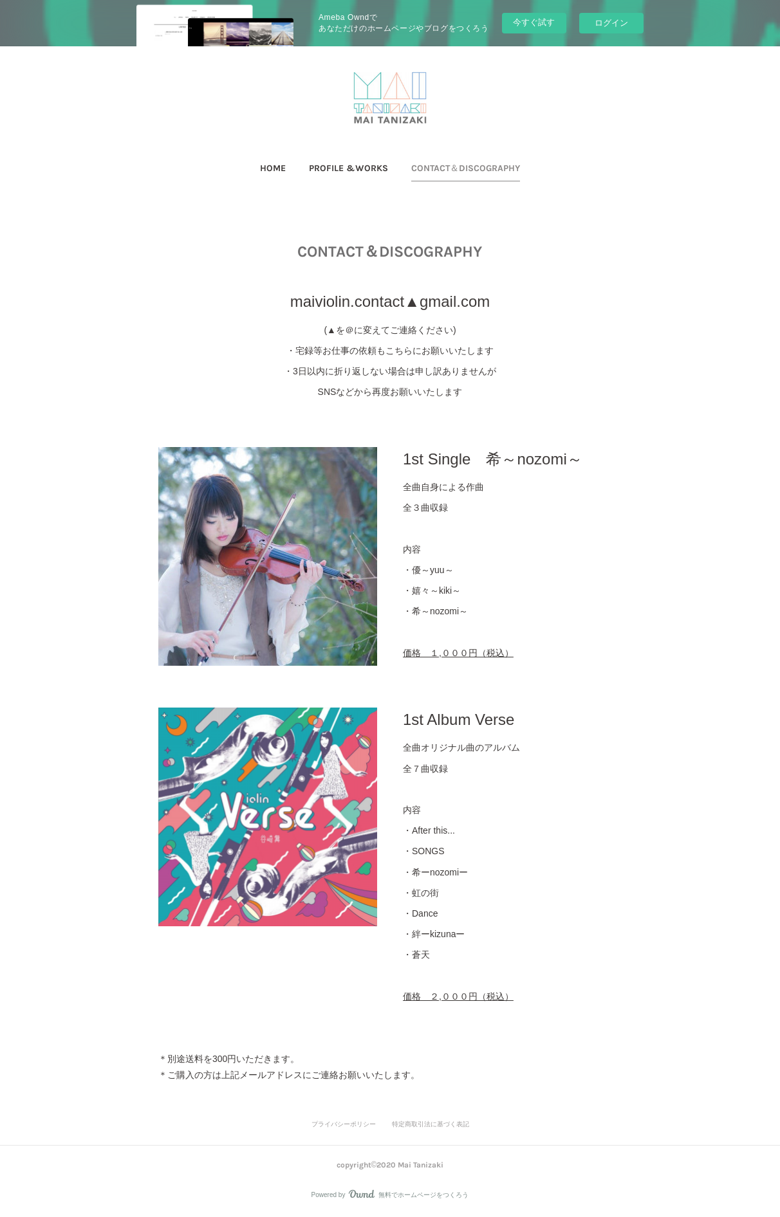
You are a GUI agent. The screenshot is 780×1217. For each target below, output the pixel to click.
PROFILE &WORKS (348, 168)
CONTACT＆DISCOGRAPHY (465, 168)
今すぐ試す (534, 22)
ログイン (611, 23)
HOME (273, 168)
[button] (273, 168)
